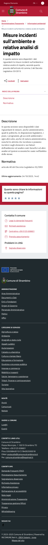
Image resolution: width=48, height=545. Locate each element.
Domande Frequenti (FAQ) (13, 470)
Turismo (5, 384)
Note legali (6, 495)
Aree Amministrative (11, 293)
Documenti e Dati (9, 297)
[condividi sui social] (9, 81)
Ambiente (6, 335)
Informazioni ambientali (36, 23)
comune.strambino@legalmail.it (19, 457)
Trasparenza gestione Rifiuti (14, 503)
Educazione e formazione (12, 360)
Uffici (4, 317)
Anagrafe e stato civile (11, 339)
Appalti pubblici (8, 343)
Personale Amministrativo (13, 309)
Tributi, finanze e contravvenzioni (16, 380)
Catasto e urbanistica (11, 352)
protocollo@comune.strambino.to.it (22, 454)
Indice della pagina (24, 91)
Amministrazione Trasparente (13, 23)
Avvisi (4, 402)
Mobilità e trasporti (10, 372)
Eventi (4, 428)
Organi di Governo (9, 305)
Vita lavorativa (8, 388)
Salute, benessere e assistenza (15, 376)
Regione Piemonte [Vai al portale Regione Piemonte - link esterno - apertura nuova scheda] (11, 3)
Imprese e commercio (11, 368)
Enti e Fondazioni (9, 301)
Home (4, 20)
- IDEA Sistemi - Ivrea (26, 537)
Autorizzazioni (8, 348)
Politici (4, 313)
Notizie (5, 410)
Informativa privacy (10, 487)
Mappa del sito (18, 540)
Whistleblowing (8, 511)
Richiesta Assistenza (10, 483)
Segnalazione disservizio (12, 478)
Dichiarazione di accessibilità (14, 491)
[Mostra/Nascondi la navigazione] (3, 11)
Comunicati (6, 406)
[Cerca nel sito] (41, 11)
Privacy (5, 507)
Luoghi (4, 424)
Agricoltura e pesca (10, 331)
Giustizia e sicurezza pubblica (14, 364)
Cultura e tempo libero (11, 356)
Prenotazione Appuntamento (14, 474)
